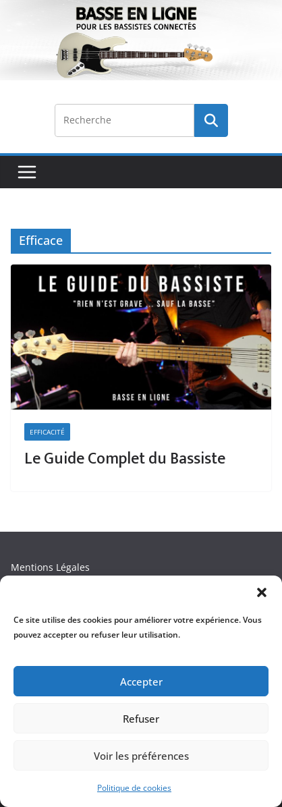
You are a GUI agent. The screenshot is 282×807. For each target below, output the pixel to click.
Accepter (141, 681)
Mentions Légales (50, 567)
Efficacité (47, 432)
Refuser (141, 718)
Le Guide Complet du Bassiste (124, 458)
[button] (262, 592)
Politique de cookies (134, 788)
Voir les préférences (141, 755)
